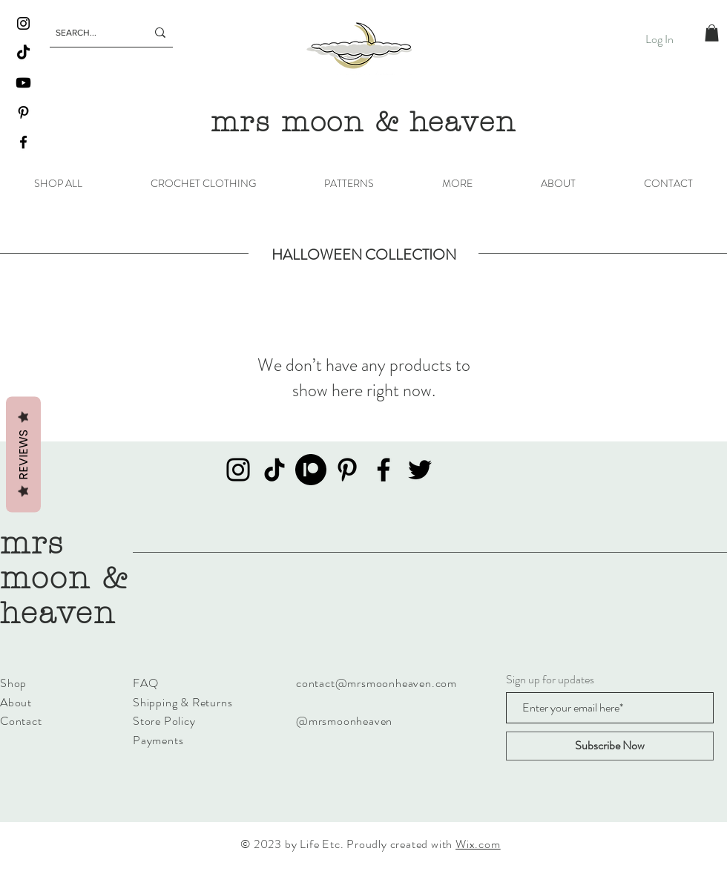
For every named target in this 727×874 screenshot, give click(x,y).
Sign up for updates (550, 680)
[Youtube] (23, 82)
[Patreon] (310, 469)
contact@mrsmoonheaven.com (376, 682)
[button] (712, 33)
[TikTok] (23, 53)
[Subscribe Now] (610, 746)
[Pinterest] (23, 112)
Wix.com (478, 843)
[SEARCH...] (90, 33)
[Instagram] (23, 23)
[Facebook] (23, 142)
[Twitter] (419, 469)
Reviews (23, 455)
